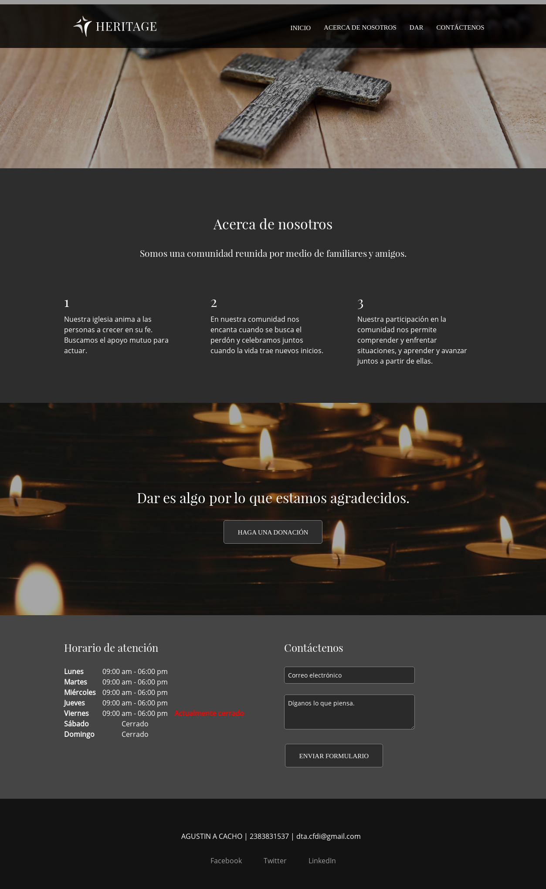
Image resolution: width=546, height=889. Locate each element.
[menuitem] (300, 26)
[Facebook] (224, 860)
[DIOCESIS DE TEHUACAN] (115, 26)
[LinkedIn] (320, 860)
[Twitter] (273, 860)
